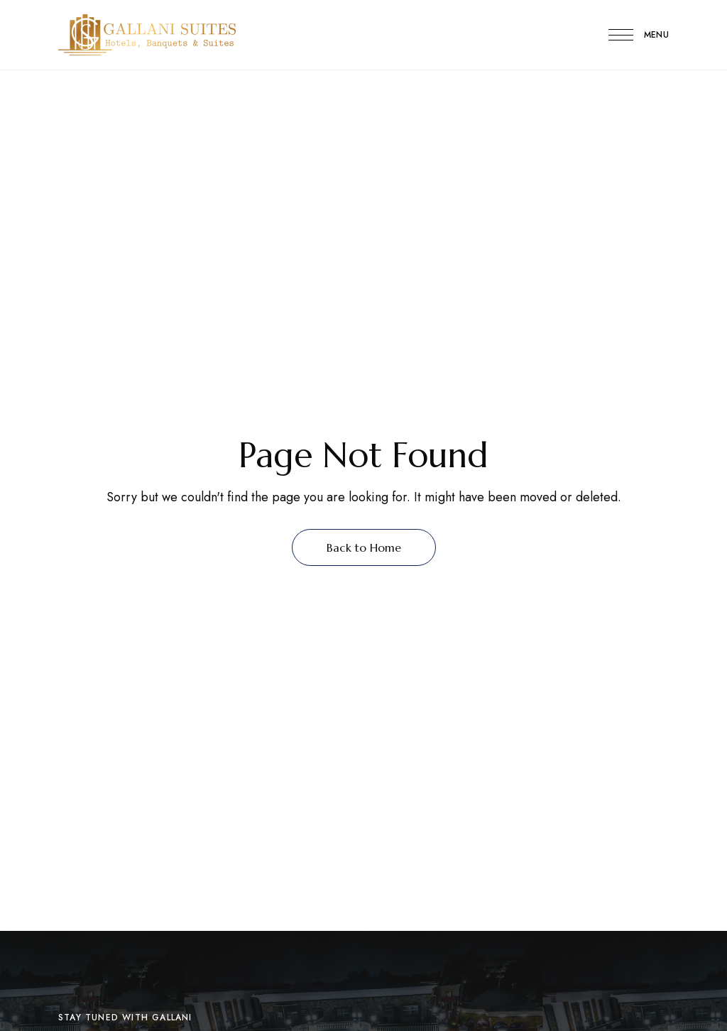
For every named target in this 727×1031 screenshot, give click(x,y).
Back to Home (364, 547)
